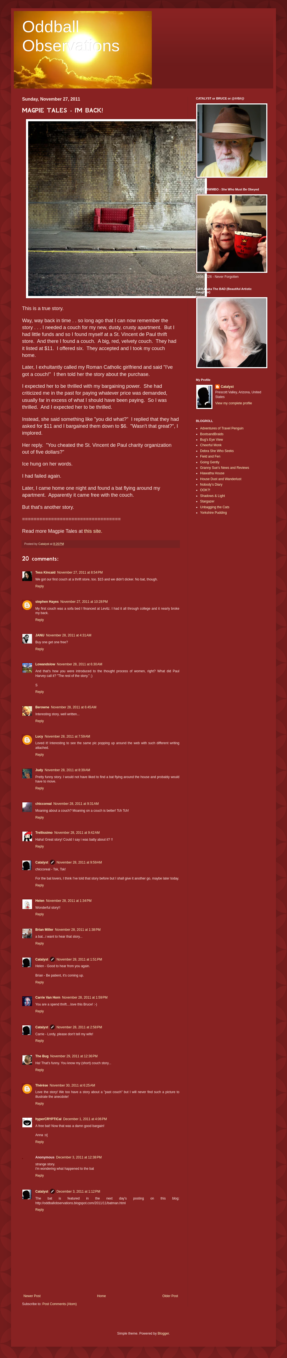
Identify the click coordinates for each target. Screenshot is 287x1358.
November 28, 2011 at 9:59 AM (79, 862)
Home (101, 1296)
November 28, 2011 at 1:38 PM (77, 930)
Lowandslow (45, 664)
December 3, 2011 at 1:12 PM (78, 1191)
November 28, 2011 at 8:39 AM (67, 770)
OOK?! (205, 490)
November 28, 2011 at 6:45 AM (73, 707)
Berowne (42, 707)
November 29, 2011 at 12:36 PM (74, 1056)
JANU (39, 635)
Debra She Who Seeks (217, 451)
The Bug (42, 1056)
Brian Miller (44, 930)
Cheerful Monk (211, 445)
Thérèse (41, 1085)
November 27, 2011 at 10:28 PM (84, 602)
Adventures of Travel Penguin (221, 428)
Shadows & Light (212, 496)
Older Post (170, 1296)
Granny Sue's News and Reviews (224, 468)
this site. (93, 531)
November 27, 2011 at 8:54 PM (80, 572)
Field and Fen (210, 456)
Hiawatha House (212, 473)
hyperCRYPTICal (48, 1119)
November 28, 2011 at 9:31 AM (76, 804)
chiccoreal (43, 804)
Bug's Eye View (211, 440)
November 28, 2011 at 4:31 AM (68, 635)
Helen (39, 901)
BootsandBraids (212, 434)
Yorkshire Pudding (213, 513)
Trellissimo (44, 833)
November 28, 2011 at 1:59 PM (85, 997)
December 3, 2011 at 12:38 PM (79, 1157)
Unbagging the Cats (214, 507)
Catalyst (41, 862)
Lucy (39, 736)
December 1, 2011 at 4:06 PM (85, 1119)
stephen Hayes (47, 602)
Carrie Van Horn (47, 997)
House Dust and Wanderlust (220, 479)
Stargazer (207, 501)
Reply (39, 586)
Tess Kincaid (45, 572)
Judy (39, 770)
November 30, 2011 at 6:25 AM (72, 1085)
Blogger (163, 1333)
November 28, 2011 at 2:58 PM (79, 1027)
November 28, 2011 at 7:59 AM (67, 736)
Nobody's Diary (211, 484)
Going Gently (209, 462)
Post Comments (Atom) (59, 1304)
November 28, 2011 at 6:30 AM (79, 664)
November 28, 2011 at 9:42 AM (77, 833)
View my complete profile (233, 403)
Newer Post (32, 1296)
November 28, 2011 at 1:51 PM (79, 959)
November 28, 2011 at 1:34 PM (69, 901)
